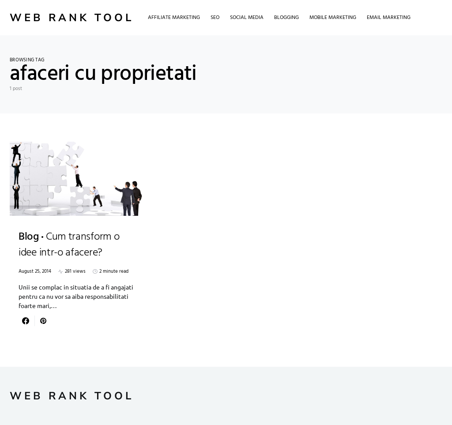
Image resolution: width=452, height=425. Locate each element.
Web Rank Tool (72, 18)
